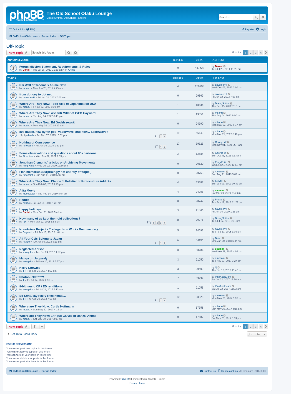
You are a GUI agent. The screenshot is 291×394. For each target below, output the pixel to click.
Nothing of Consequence (37, 142)
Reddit (24, 200)
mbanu (26, 88)
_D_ (25, 221)
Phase (218, 199)
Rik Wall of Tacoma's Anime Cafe (42, 85)
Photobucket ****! (31, 277)
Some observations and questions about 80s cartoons (57, 153)
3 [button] (255, 53)
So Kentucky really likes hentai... (42, 295)
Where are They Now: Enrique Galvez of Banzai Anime (57, 315)
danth (31, 135)
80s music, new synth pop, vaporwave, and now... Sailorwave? (63, 131)
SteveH (219, 180)
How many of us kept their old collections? (49, 218)
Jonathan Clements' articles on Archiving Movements (57, 162)
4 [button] (261, 53)
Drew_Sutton (222, 103)
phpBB (125, 379)
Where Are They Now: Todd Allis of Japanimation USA (57, 103)
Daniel (26, 69)
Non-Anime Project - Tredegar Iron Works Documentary (58, 229)
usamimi (220, 190)
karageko (28, 252)
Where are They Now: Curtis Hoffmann (46, 306)
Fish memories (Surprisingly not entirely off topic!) (55, 172)
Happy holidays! (31, 209)
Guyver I (27, 232)
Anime (71, 69)
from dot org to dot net (35, 94)
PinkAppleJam (223, 276)
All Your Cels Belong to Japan (40, 238)
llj (23, 270)
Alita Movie (27, 190)
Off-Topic (15, 46)
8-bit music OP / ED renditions (40, 286)
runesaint (28, 145)
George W (220, 142)
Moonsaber (29, 193)
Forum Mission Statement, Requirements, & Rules (54, 66)
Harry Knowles (29, 267)
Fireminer (28, 156)
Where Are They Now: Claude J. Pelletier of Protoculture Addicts (65, 181)
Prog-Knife (29, 165)
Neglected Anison (32, 249)
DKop (218, 238)
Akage (26, 203)
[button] (266, 52)
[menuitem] (30, 29)
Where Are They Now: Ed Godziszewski (47, 122)
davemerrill (221, 84)
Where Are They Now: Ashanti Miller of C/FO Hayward (57, 113)
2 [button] (250, 53)
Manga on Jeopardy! (33, 258)
